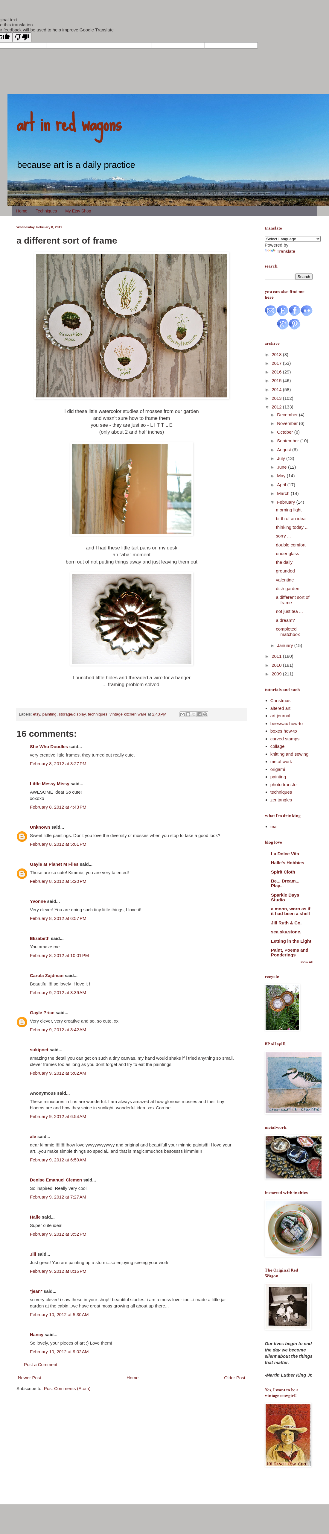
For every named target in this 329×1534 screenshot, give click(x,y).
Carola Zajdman (47, 975)
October (285, 432)
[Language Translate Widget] (293, 239)
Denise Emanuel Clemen (56, 1179)
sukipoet (39, 1049)
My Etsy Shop (78, 211)
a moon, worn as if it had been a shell (290, 911)
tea (273, 826)
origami (277, 769)
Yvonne (38, 901)
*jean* (36, 1291)
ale (33, 1136)
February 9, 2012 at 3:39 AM (58, 992)
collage (277, 746)
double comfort (291, 544)
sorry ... (283, 535)
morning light (289, 509)
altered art (280, 708)
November (288, 423)
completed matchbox (288, 631)
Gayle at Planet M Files (54, 864)
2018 (277, 354)
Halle (35, 1216)
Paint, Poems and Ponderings (289, 952)
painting (49, 714)
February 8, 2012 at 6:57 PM (58, 918)
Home (21, 211)
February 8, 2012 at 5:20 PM (58, 881)
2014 (277, 389)
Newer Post (29, 1377)
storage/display (72, 714)
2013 (277, 398)
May (282, 475)
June (282, 467)
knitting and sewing (289, 754)
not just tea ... (289, 611)
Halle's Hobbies (287, 862)
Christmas (280, 700)
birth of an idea (291, 518)
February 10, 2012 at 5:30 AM (59, 1314)
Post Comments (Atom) (67, 1388)
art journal (280, 715)
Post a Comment (40, 1364)
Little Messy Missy (49, 783)
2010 (277, 665)
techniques (97, 714)
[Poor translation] (21, 37)
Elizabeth (40, 938)
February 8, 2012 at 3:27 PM (58, 763)
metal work (281, 761)
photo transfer (284, 784)
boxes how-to (283, 730)
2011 (277, 656)
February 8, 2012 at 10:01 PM (59, 955)
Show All (306, 962)
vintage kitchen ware (128, 714)
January (285, 645)
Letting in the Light (291, 941)
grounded (285, 570)
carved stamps (285, 738)
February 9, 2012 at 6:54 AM (58, 1116)
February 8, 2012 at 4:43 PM (58, 806)
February (286, 502)
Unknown (40, 827)
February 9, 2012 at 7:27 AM (58, 1196)
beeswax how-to (286, 723)
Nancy (36, 1334)
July (281, 458)
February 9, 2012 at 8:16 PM (58, 1271)
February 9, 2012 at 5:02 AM (58, 1073)
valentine (285, 579)
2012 (277, 406)
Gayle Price (42, 1012)
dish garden (287, 588)
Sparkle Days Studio (285, 897)
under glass (287, 553)
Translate (280, 251)
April (282, 484)
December (288, 414)
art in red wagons (68, 123)
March (284, 493)
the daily (284, 562)
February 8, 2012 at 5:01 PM (58, 844)
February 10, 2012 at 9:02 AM (59, 1351)
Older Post (234, 1377)
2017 (277, 363)
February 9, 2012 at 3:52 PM (58, 1234)
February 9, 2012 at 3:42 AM (58, 1029)
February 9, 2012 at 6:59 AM (58, 1159)
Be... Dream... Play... (285, 883)
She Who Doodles (49, 746)
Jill (33, 1254)
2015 (277, 380)
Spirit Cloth (283, 871)
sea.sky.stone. (286, 931)
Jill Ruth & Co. (286, 922)
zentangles (281, 799)
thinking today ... (292, 527)
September (288, 440)
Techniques (46, 211)
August (284, 449)
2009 (277, 673)
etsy (36, 714)
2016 (277, 371)
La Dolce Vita (285, 853)
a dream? (285, 620)
